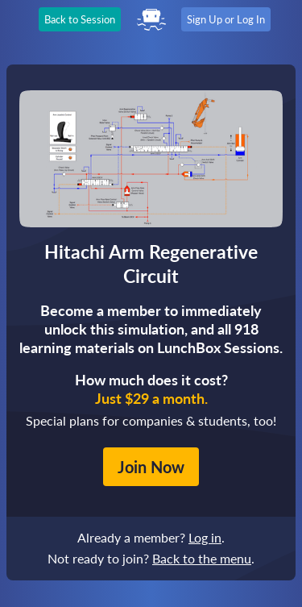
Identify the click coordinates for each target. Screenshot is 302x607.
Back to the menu (201, 558)
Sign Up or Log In (226, 19)
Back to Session (79, 19)
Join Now (151, 466)
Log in (204, 537)
